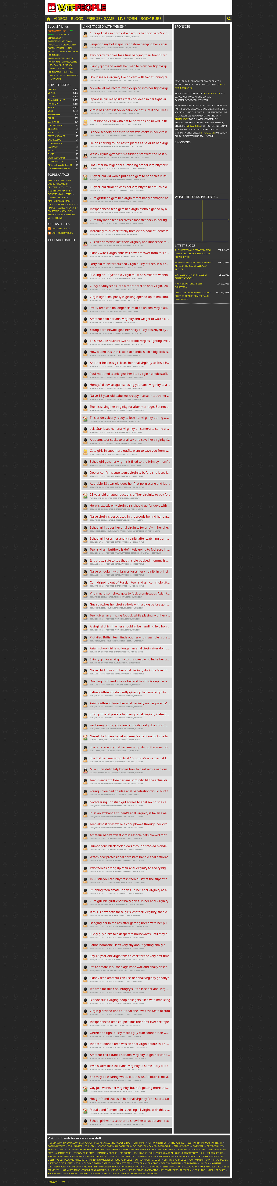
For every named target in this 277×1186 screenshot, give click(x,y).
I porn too (199, 1170)
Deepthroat (54, 190)
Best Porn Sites (211, 93)
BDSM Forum (190, 1163)
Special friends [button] (58, 26)
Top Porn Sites (183, 1149)
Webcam (70, 214)
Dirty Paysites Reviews (79, 1149)
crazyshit (53, 128)
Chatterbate (182, 119)
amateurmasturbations (61, 164)
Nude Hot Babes (216, 1170)
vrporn (52, 92)
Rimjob (51, 207)
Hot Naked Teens (71, 1170)
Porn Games (54, 71)
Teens (51, 214)
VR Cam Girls (194, 125)
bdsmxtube (54, 114)
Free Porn (185, 1170)
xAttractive (151, 1170)
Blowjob (62, 183)
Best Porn (193, 1142)
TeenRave (152, 1173)
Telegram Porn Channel (107, 1149)
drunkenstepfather (59, 168)
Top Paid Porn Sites (58, 1156)
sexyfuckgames (56, 136)
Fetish (69, 194)
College (65, 187)
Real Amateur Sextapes (116, 1173)
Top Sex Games (65, 68)
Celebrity (53, 187)
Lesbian (62, 197)
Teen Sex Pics (169, 1166)
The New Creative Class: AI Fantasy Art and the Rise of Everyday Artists (194, 266)
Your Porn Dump (57, 1173)
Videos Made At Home (168, 1153)
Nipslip (52, 204)
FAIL (61, 194)
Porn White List (56, 1146)
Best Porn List (214, 1146)
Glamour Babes (116, 1170)
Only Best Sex (123, 1163)
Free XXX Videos (182, 1146)
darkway (53, 146)
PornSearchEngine (131, 1166)
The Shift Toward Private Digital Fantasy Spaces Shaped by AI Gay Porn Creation (193, 253)
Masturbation (56, 200)
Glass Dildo (123, 1142)
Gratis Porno (152, 1166)
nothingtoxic (55, 161)
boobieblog (54, 139)
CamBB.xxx (61, 34)
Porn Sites (198, 1146)
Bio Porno (125, 1153)
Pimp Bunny (74, 1166)
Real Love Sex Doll (144, 1153)
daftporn (53, 121)
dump (51, 154)
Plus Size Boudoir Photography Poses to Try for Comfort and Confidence (193, 296)
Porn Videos (138, 1173)
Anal (62, 180)
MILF (68, 200)
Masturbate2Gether (67, 61)
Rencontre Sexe (169, 1170)
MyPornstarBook (109, 1166)
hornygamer (55, 143)
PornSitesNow (190, 1153)
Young (59, 217)
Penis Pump (139, 1142)
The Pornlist (178, 1142)
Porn (78, 1163)
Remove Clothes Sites (61, 1163)
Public (72, 204)
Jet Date (60, 48)
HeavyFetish (90, 1166)
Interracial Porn (187, 1166)
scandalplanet (56, 100)
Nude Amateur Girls (211, 1166)
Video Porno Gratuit (94, 1170)
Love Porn (138, 1163)
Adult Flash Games (67, 75)
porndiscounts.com (59, 41)
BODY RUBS (151, 18)
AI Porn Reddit (215, 1153)
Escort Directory (126, 1156)
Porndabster (75, 1146)
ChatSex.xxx (54, 37)
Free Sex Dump (135, 1170)
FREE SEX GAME (100, 18)
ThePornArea (220, 1159)
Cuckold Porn (92, 1163)
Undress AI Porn (147, 1156)
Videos (60, 18)
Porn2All (176, 1163)
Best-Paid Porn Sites (175, 1159)
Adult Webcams (65, 1159)
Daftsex (139, 1159)
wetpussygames (56, 157)
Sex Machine (108, 1142)
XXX (202, 1153)
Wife (50, 217)
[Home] (48, 18)
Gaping (52, 197)
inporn (52, 89)
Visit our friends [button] (75, 1138)
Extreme (52, 194)
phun (51, 118)
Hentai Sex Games (203, 1149)
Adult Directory (199, 1156)
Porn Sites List (153, 1159)
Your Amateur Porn (199, 1159)
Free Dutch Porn (85, 1159)
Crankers (96, 1173)
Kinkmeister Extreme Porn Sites (114, 1159)
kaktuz (52, 150)
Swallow (67, 211)
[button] (228, 18)
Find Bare (77, 1156)
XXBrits (164, 1163)
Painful (62, 204)
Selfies (61, 207)
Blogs (77, 18)
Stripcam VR (208, 132)
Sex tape (71, 207)
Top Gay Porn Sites (84, 1153)
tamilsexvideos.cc (79, 1173)
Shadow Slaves (56, 1149)
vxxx (50, 110)
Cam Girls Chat (165, 1149)
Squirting (53, 211)
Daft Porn (107, 1163)
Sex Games (55, 65)
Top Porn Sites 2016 (158, 1142)
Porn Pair (182, 1156)
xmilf (51, 107)
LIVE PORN (127, 18)
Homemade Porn (94, 1156)
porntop (53, 103)
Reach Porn (147, 1149)
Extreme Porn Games (144, 1146)
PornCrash (91, 1146)
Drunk (66, 190)
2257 (62, 1182)
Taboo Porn (106, 1146)
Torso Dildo (70, 1142)
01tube (52, 96)
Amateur (52, 180)
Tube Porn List (131, 1149)
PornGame (55, 78)
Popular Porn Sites (212, 1142)
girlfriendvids (56, 125)
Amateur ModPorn (107, 1153)
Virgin (59, 214)
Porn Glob (152, 1163)
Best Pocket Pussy (89, 1142)
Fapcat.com (54, 44)
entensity (53, 132)
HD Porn (204, 1163)
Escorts (109, 1156)
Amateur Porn (63, 1153)
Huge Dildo (54, 1142)
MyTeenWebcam (56, 58)
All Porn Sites (123, 1146)
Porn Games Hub (57, 31)
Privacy (53, 1182)
